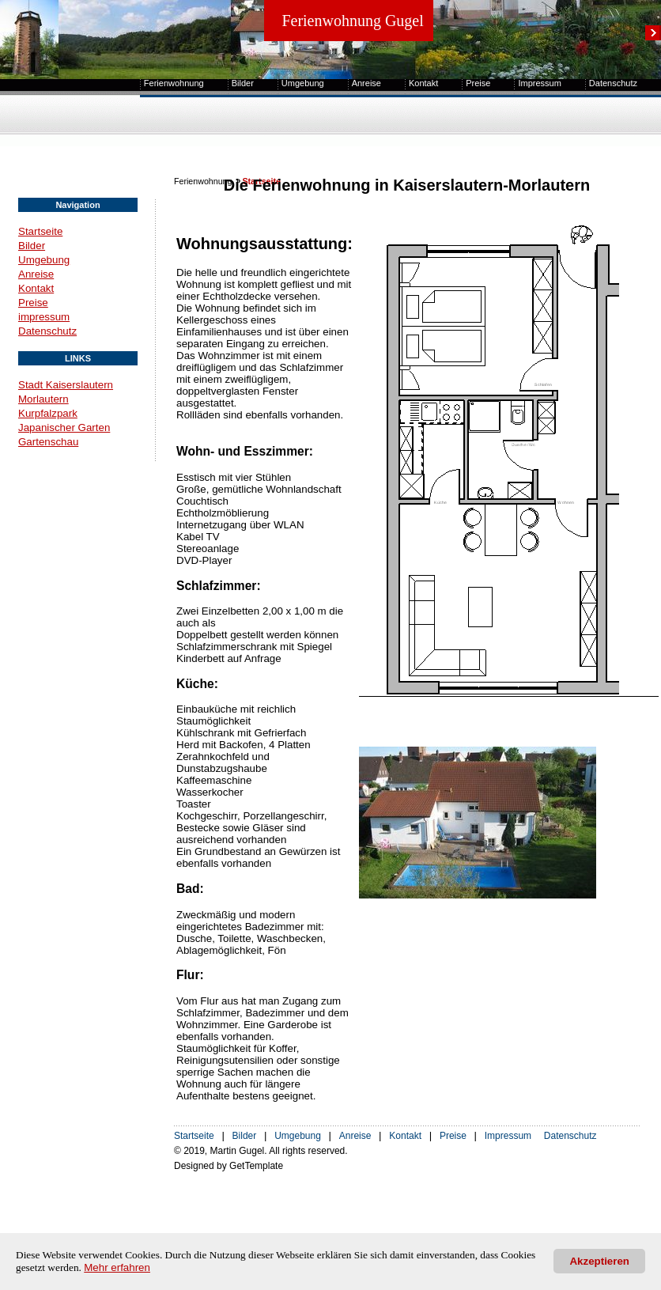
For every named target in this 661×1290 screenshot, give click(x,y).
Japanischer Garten (64, 427)
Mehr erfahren (117, 1267)
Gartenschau (48, 442)
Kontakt (423, 83)
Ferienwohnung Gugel (352, 20)
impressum (44, 317)
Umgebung (302, 83)
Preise (478, 83)
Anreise (366, 83)
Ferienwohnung (174, 83)
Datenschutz (613, 83)
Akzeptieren (599, 1261)
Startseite (40, 231)
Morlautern (43, 399)
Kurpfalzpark (47, 413)
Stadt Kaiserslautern (65, 385)
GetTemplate (256, 1165)
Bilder (243, 83)
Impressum (539, 83)
